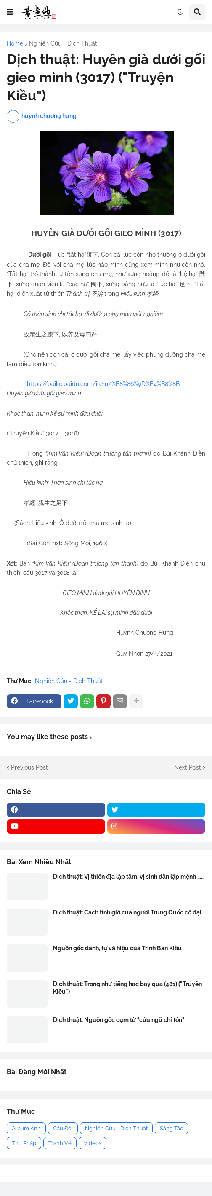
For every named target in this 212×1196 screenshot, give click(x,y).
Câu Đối (63, 1128)
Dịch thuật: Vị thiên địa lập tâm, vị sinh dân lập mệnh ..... (128, 876)
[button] (10, 12)
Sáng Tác (171, 1128)
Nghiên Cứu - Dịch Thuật (63, 43)
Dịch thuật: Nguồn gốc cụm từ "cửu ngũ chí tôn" (119, 1019)
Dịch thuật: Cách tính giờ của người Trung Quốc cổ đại (127, 912)
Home (15, 43)
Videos (92, 1143)
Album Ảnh (26, 1128)
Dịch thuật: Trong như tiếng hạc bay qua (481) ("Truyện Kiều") (127, 988)
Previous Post (29, 767)
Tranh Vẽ (60, 1143)
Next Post (187, 767)
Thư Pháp (24, 1143)
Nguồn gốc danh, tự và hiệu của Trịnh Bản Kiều (117, 948)
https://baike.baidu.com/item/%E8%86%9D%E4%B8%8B (103, 384)
